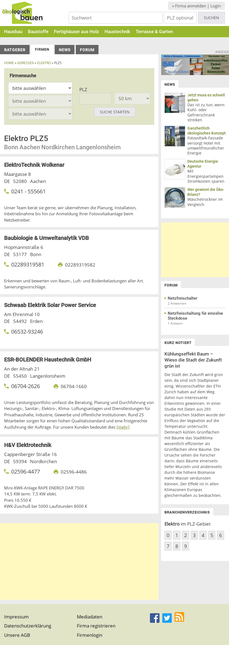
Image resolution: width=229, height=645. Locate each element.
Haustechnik (117, 31)
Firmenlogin (89, 635)
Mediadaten (89, 617)
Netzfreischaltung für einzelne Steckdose (195, 316)
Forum (87, 50)
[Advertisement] (79, 561)
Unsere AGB (17, 635)
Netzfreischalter (182, 298)
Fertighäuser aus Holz (76, 31)
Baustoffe (38, 31)
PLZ (83, 89)
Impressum (16, 617)
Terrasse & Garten (154, 31)
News (64, 50)
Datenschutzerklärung (27, 626)
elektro (44, 63)
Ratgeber (14, 50)
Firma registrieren (96, 626)
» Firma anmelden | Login (196, 5)
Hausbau (13, 31)
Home (9, 63)
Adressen (25, 63)
